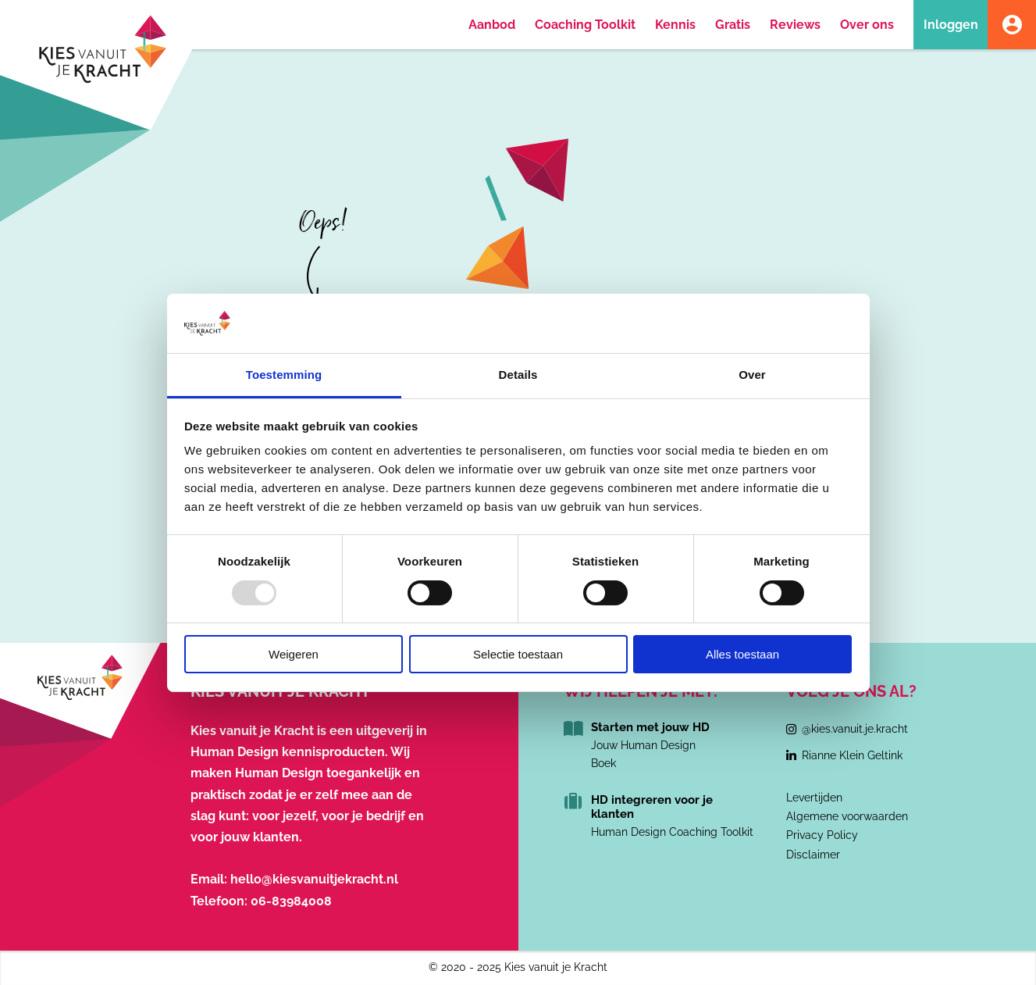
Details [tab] (518, 374)
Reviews (795, 24)
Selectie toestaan (518, 654)
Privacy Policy (822, 835)
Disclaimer (813, 854)
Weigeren (294, 654)
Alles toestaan (742, 654)
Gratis (732, 24)
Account (1012, 24)
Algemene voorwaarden (847, 816)
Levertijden (814, 797)
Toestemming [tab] (284, 374)
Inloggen (951, 24)
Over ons (867, 24)
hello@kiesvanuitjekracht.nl (314, 879)
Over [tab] (752, 374)
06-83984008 (291, 901)
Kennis (675, 24)
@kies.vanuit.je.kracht (855, 729)
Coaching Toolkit (585, 24)
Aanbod (491, 24)
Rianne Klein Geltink (852, 755)
